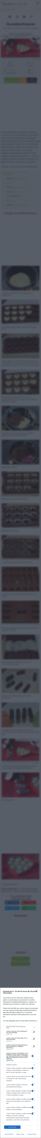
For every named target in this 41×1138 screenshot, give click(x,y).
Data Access (20, 1134)
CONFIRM (12, 1127)
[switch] (33, 1032)
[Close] (37, 991)
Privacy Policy (31, 1134)
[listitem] (20, 1027)
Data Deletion (9, 1134)
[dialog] (20, 1063)
